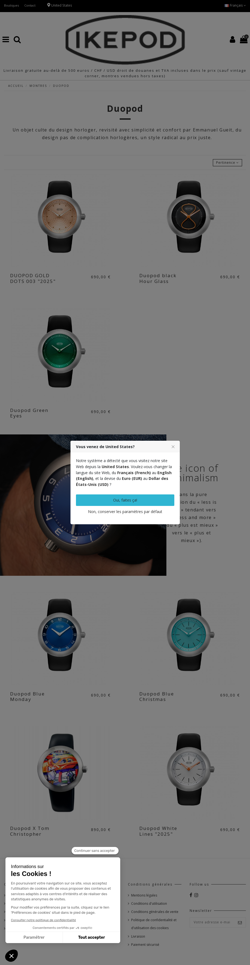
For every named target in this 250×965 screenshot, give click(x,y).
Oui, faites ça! (125, 500)
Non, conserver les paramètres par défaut (125, 511)
